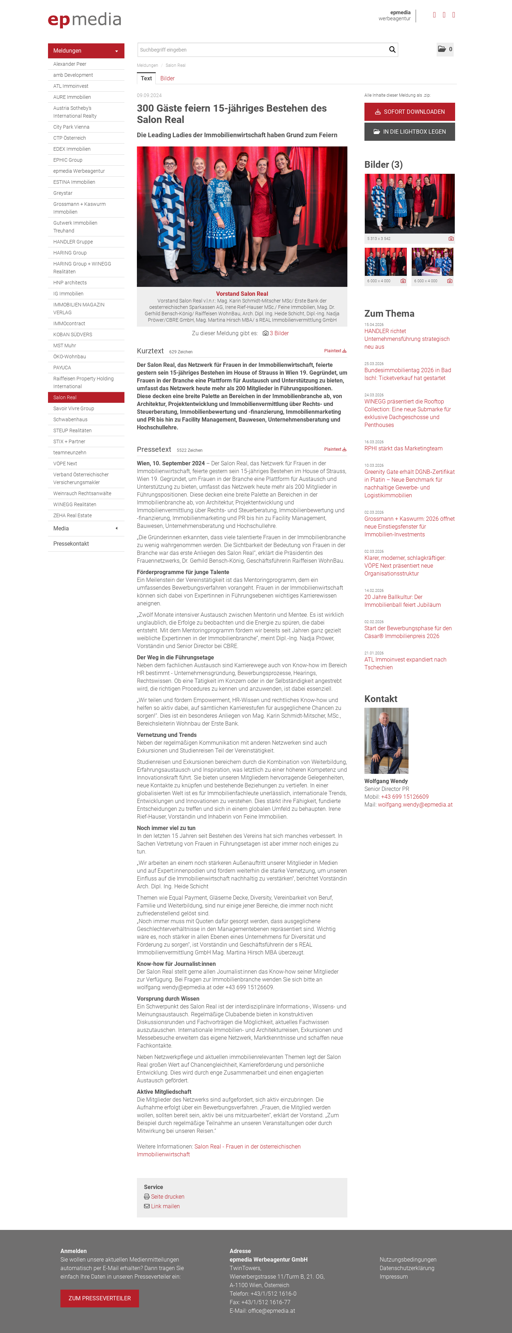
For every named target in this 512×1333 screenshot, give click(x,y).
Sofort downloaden (410, 111)
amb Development (73, 75)
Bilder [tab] (167, 78)
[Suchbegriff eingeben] (268, 50)
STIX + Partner (69, 441)
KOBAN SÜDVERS (72, 334)
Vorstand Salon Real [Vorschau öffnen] (242, 293)
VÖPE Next (65, 463)
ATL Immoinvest (71, 86)
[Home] (84, 20)
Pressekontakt (71, 543)
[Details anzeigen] (451, 239)
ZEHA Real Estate (72, 515)
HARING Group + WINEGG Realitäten (82, 267)
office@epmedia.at (271, 1310)
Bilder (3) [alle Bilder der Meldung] (383, 164)
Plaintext (335, 350)
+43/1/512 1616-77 (265, 1302)
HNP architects (70, 282)
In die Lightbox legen (410, 131)
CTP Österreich (69, 138)
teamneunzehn (69, 452)
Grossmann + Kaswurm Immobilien (79, 208)
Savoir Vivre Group (73, 408)
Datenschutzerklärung (407, 1268)
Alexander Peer (69, 64)
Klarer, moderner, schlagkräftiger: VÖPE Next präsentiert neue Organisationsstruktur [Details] (405, 566)
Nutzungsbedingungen (408, 1259)
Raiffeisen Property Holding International (83, 382)
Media (85, 528)
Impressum (394, 1276)
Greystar (63, 193)
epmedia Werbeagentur (79, 171)
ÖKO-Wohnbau (69, 356)
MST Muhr (64, 345)
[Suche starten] (393, 50)
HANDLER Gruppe (73, 242)
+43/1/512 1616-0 (274, 1293)
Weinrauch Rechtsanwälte (82, 493)
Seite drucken (168, 1196)
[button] (445, 50)
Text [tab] (146, 78)
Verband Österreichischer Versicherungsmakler (81, 478)
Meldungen (85, 50)
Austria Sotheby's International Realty (75, 112)
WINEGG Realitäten (74, 504)
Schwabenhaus (70, 419)
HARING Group (70, 253)
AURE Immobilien (72, 97)
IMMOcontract (69, 323)
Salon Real (64, 397)
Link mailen (165, 1206)
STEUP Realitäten (72, 430)
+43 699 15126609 (405, 796)
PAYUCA (62, 367)
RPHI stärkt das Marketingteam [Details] (403, 448)
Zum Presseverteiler (100, 1298)
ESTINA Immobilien (74, 182)
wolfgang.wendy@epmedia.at (415, 804)
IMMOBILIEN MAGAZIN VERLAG (79, 308)
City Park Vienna (71, 127)
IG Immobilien (68, 293)
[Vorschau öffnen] (242, 216)
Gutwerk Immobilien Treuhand (75, 227)
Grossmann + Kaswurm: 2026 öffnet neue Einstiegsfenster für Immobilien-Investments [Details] (409, 526)
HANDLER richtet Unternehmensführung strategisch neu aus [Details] (407, 339)
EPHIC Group (67, 160)
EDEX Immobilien (72, 149)
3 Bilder (279, 333)
